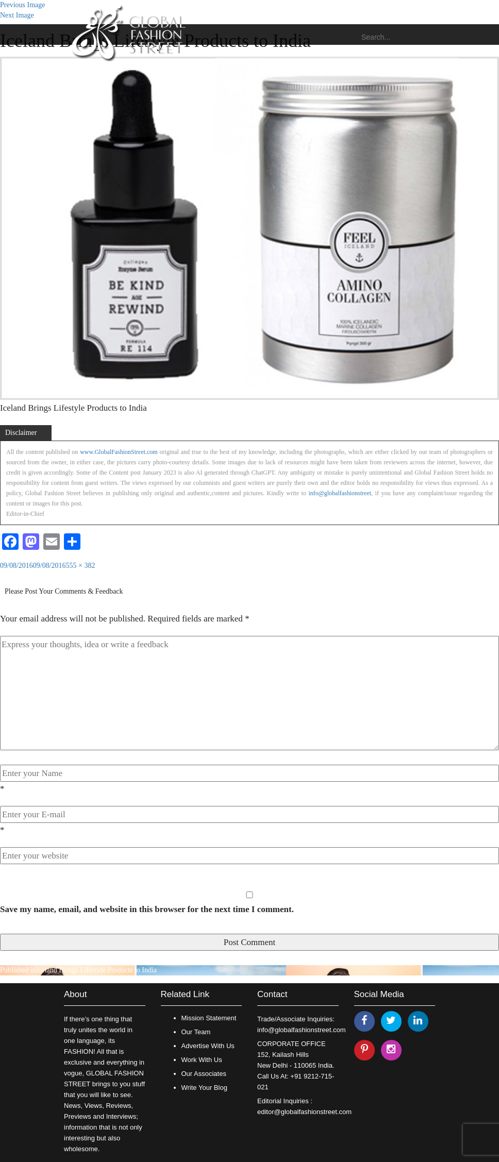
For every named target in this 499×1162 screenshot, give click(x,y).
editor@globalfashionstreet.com (304, 1112)
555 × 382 (80, 565)
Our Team (196, 1032)
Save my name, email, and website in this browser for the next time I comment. (147, 909)
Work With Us (201, 1060)
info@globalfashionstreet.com (301, 1030)
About (75, 994)
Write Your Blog (204, 1087)
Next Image (17, 15)
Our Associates (203, 1073)
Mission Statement (209, 1018)
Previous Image (22, 5)
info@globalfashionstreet (339, 493)
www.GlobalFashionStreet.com (119, 452)
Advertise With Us (208, 1046)
